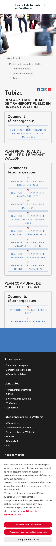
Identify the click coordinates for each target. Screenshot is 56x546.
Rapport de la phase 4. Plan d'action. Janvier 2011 (28, 218)
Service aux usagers (17, 365)
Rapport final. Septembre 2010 (28, 310)
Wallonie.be (12, 423)
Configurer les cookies (28, 539)
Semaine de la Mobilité (18, 369)
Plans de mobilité (22, 68)
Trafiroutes (12, 403)
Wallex (10, 436)
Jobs (8, 445)
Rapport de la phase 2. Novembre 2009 (28, 193)
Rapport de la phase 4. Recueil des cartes (28, 266)
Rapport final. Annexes (28, 320)
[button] (46, 90)
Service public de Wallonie (20, 432)
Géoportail (12, 407)
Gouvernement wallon (18, 427)
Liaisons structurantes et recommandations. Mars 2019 (28, 132)
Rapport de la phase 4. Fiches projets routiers (28, 254)
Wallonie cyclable (16, 374)
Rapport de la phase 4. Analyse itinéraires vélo (28, 231)
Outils (38, 64)
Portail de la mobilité (20, 64)
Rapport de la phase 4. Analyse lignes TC (28, 243)
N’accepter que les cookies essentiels (28, 532)
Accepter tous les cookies (28, 524)
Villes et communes (23, 73)
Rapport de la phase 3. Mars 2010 (28, 205)
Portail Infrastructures (18, 389)
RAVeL (9, 394)
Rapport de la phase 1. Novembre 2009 (28, 182)
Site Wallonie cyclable (18, 398)
